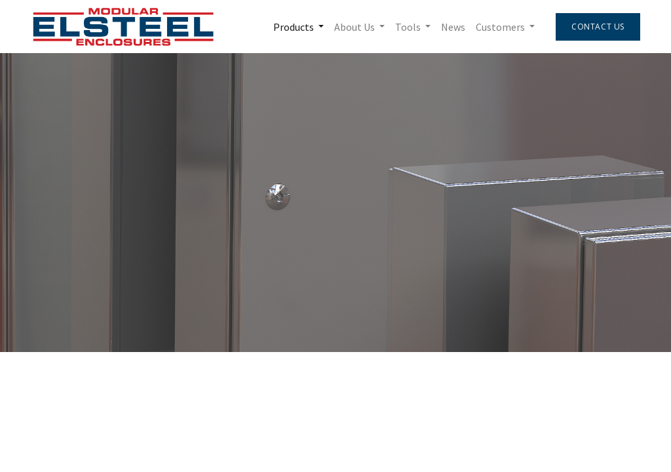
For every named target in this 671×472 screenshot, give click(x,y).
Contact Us (597, 26)
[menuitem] (453, 27)
